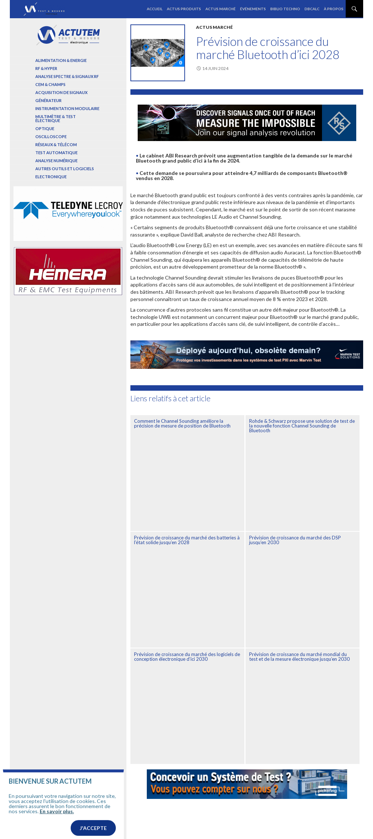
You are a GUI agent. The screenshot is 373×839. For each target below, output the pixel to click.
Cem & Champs (50, 84)
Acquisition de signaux (61, 92)
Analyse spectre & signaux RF (67, 76)
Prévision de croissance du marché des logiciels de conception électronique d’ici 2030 (187, 656)
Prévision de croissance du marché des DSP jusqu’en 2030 (295, 540)
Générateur (48, 100)
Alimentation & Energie (61, 60)
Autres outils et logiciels (64, 168)
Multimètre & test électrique (55, 118)
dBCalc (312, 9)
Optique (44, 128)
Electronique (51, 176)
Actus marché (220, 9)
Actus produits (184, 9)
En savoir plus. (57, 820)
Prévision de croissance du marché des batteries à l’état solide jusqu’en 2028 (187, 540)
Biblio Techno (285, 9)
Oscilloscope (51, 136)
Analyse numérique (56, 160)
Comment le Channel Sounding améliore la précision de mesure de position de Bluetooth (182, 423)
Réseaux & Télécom (56, 144)
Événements (253, 9)
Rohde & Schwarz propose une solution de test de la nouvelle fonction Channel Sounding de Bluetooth (302, 425)
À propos (333, 9)
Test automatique (56, 152)
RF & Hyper (46, 68)
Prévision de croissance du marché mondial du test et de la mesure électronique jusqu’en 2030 (299, 656)
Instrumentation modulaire (67, 108)
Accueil (154, 9)
